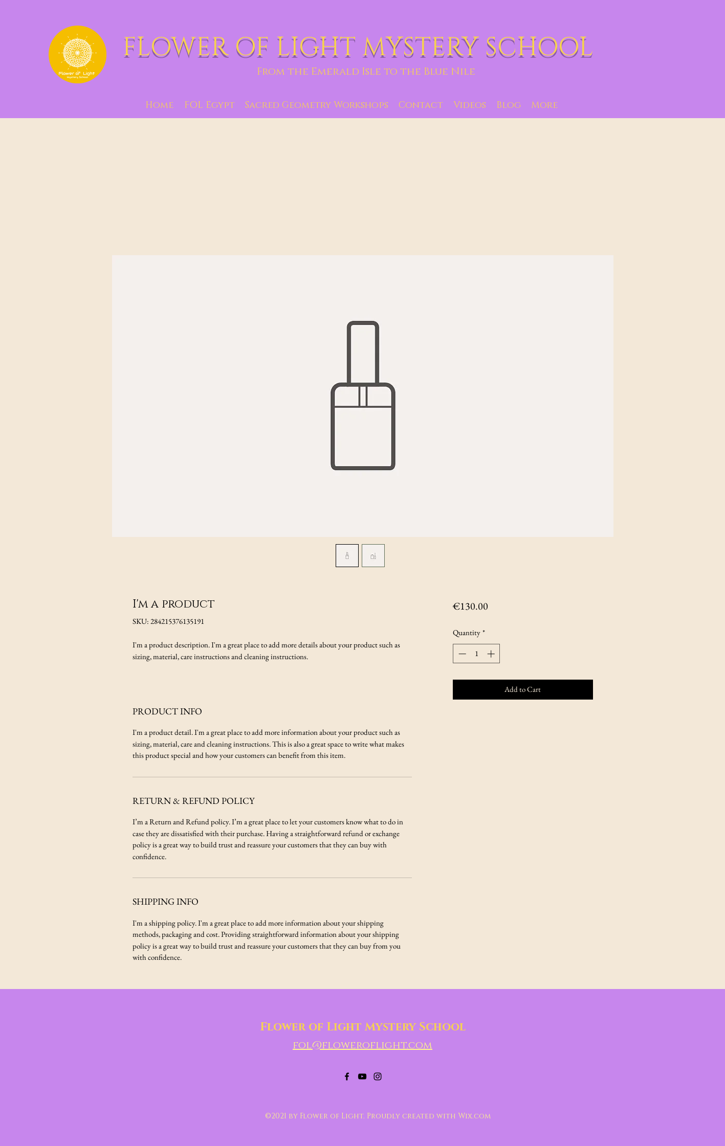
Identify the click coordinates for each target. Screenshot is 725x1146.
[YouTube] (362, 1076)
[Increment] (492, 653)
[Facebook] (347, 1076)
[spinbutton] (476, 653)
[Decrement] (461, 653)
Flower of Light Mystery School (363, 1027)
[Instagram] (377, 1076)
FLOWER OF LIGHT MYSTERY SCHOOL (361, 47)
